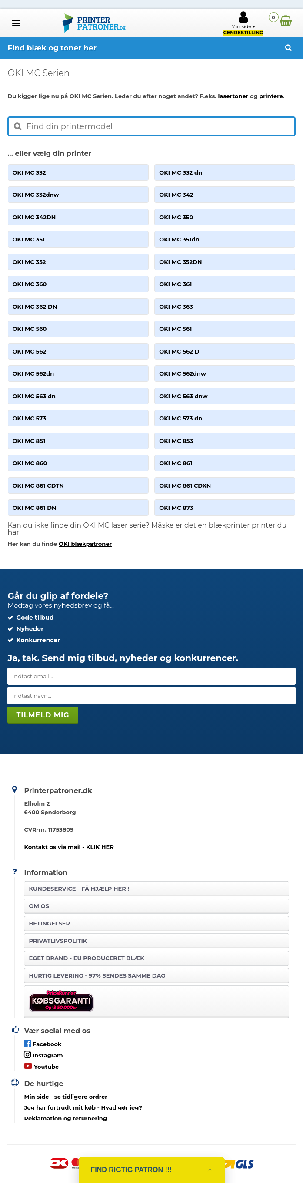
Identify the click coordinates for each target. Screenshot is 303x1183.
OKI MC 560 (30, 328)
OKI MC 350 (176, 217)
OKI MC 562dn (33, 373)
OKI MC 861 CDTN (38, 485)
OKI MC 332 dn (180, 172)
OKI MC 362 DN (35, 306)
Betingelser (49, 923)
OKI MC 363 (176, 306)
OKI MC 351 (29, 239)
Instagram (43, 1055)
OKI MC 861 (175, 462)
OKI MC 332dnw (36, 194)
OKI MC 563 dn (34, 396)
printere (271, 96)
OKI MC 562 (30, 351)
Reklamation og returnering (65, 1118)
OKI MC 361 (175, 284)
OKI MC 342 (176, 194)
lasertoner (233, 96)
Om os (39, 905)
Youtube (41, 1066)
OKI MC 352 (29, 261)
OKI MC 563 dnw (183, 396)
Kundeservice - (79, 888)
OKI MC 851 (29, 440)
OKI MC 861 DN (35, 507)
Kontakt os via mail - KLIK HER (68, 846)
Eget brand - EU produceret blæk (86, 958)
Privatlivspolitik (58, 940)
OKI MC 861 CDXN (185, 485)
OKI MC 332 (29, 172)
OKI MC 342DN (34, 217)
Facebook (42, 1043)
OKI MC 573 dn (180, 418)
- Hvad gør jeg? (83, 1107)
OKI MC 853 (176, 440)
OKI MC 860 (30, 462)
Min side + (243, 23)
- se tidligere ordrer (65, 1096)
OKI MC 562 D (179, 351)
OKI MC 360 (30, 284)
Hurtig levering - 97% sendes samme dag (97, 975)
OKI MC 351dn (179, 239)
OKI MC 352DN (180, 261)
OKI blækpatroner (85, 543)
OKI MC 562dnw (182, 373)
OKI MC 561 (175, 328)
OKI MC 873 (176, 507)
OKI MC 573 (29, 418)
